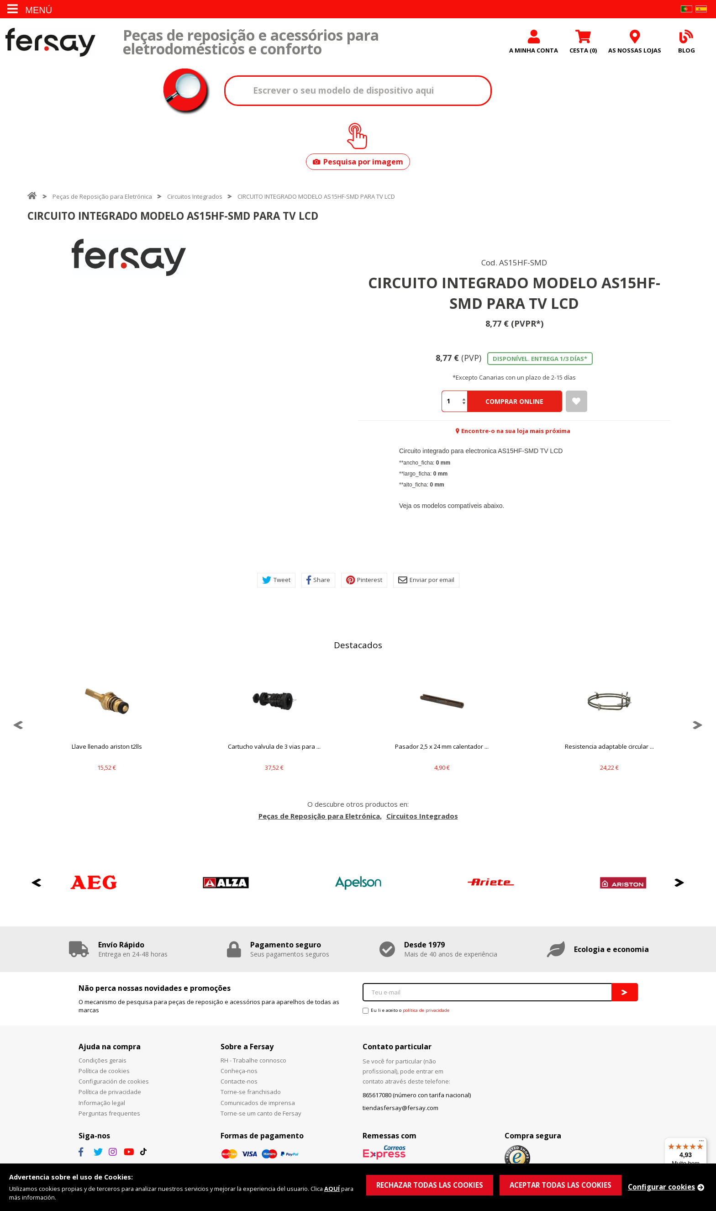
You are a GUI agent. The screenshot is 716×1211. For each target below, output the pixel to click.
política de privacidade (426, 1010)
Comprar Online (514, 401)
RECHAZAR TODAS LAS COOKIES (429, 1185)
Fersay (50, 42)
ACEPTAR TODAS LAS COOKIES (560, 1185)
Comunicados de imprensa (258, 1103)
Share (318, 580)
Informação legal (102, 1103)
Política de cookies (104, 1071)
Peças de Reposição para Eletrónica (102, 196)
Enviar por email (426, 580)
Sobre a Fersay (247, 1047)
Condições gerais (102, 1060)
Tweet (276, 580)
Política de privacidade (110, 1092)
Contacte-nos (239, 1081)
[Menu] (701, 1142)
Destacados (358, 645)
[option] (129, 257)
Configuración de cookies (114, 1081)
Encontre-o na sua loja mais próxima (515, 431)
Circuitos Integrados (194, 196)
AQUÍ (332, 1189)
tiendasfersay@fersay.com (400, 1108)
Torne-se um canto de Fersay (261, 1113)
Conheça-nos (239, 1071)
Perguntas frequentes (109, 1113)
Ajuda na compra (110, 1047)
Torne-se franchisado (251, 1092)
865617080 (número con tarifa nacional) (417, 1095)
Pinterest (364, 580)
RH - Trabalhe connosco (253, 1060)
